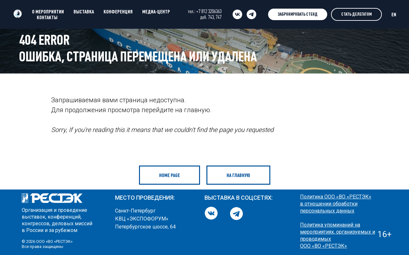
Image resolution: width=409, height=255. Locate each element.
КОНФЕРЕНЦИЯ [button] (118, 11)
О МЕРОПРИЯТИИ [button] (48, 11)
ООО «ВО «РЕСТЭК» (323, 246)
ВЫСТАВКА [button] (83, 11)
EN (393, 14)
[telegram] (251, 14)
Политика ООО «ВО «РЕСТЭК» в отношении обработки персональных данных (335, 204)
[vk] (237, 14)
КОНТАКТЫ (47, 17)
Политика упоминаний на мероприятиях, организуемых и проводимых (337, 232)
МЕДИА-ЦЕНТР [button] (156, 11)
